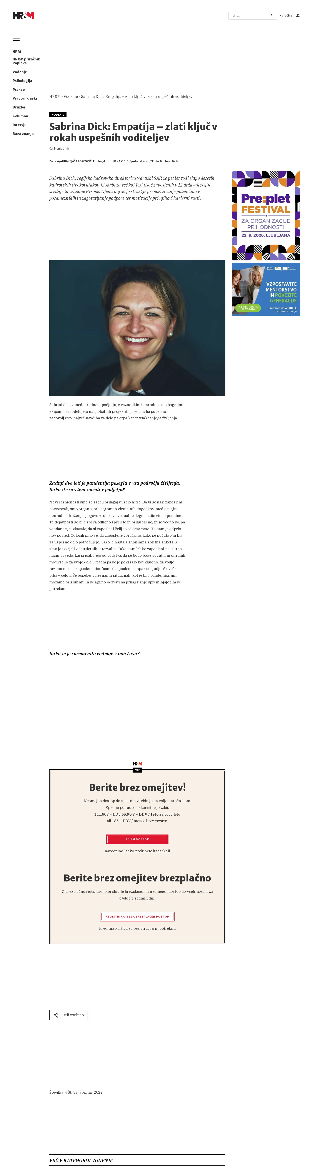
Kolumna (20, 116)
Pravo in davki (25, 98)
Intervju (20, 125)
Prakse (19, 90)
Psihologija (22, 81)
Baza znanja (23, 134)
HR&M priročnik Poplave (26, 61)
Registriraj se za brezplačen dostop (137, 916)
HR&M (55, 96)
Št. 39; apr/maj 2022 (85, 1092)
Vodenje (20, 72)
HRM (17, 52)
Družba (19, 107)
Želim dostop (137, 839)
